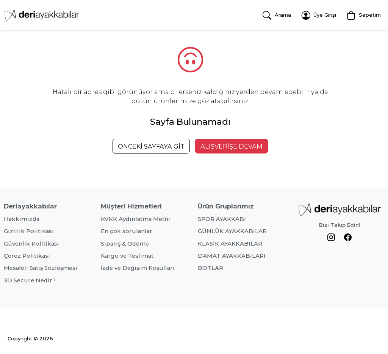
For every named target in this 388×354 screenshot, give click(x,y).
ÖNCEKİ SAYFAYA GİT (151, 146)
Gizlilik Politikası (29, 231)
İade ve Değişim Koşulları (138, 268)
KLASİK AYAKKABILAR (230, 243)
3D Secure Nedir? (30, 280)
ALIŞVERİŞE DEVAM (231, 146)
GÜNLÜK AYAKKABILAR (232, 231)
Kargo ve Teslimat (127, 255)
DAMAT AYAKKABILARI (232, 255)
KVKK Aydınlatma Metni (135, 219)
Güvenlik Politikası (31, 243)
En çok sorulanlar (126, 231)
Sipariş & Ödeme (125, 243)
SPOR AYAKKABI (222, 219)
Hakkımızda (21, 219)
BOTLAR (210, 268)
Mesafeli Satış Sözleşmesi (40, 268)
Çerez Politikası (27, 255)
